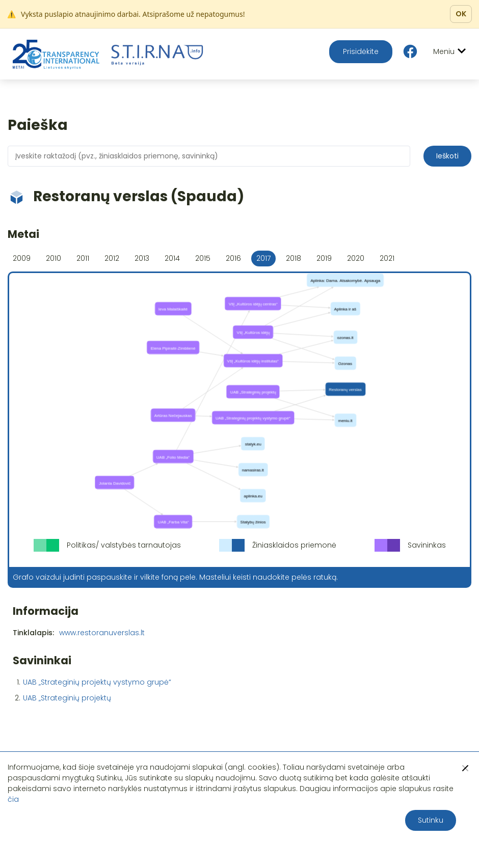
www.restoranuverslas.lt (102, 633)
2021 (387, 258)
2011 (82, 258)
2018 (293, 258)
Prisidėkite (361, 51)
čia (13, 799)
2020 (355, 258)
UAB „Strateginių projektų (67, 698)
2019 (324, 258)
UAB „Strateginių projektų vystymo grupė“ (97, 682)
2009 (22, 258)
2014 (172, 258)
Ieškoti (447, 156)
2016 (233, 258)
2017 (263, 258)
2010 (53, 258)
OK (461, 14)
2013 (142, 258)
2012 (111, 258)
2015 (202, 258)
